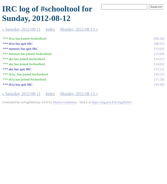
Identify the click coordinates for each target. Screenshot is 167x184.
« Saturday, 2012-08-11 (21, 29)
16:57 (159, 74)
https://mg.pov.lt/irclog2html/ (111, 102)
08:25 (159, 43)
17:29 (159, 79)
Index (50, 29)
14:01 (159, 59)
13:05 (159, 49)
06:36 (159, 38)
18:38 (159, 84)
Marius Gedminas (65, 102)
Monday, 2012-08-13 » (79, 29)
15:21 (159, 69)
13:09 (159, 54)
